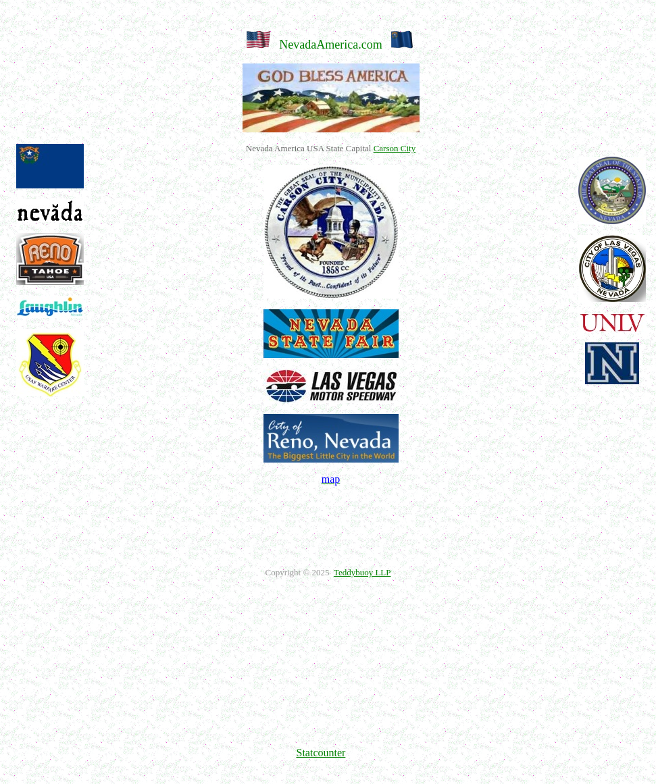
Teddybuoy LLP (362, 572)
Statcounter (321, 752)
